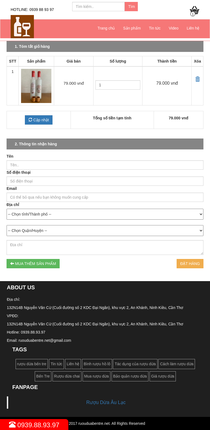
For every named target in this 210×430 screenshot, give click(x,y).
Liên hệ (193, 28)
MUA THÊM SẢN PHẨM (33, 263)
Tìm (131, 6)
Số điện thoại (19, 172)
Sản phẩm (132, 28)
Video (174, 28)
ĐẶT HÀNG (190, 263)
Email (12, 188)
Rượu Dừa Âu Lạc (106, 402)
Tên (10, 156)
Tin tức (155, 28)
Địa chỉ (13, 204)
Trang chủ (106, 28)
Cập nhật (38, 120)
